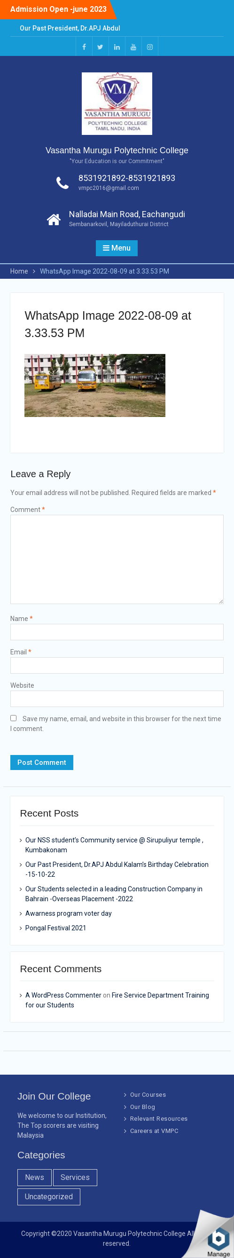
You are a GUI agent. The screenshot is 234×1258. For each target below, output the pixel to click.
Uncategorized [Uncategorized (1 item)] (49, 1196)
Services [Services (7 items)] (75, 1177)
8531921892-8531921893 (126, 178)
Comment (27, 509)
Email (20, 652)
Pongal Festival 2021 (55, 928)
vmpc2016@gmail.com (108, 188)
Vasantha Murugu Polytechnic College (117, 150)
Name (21, 618)
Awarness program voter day (68, 913)
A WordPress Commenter (63, 995)
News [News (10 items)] (34, 1177)
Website (22, 685)
